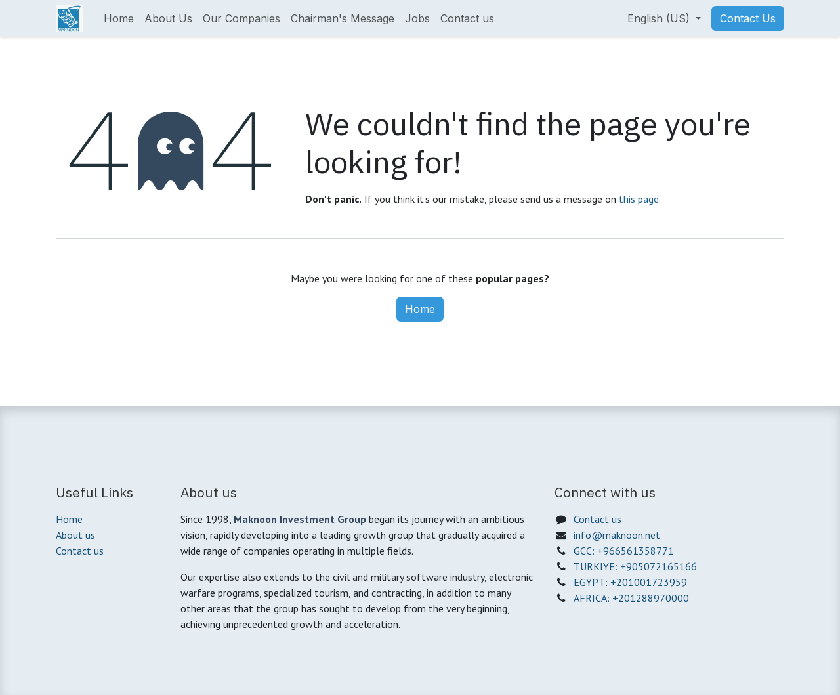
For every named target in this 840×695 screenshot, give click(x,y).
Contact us (80, 550)
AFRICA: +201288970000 (631, 597)
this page (639, 198)
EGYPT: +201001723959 (630, 582)
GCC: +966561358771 (624, 550)
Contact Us (748, 18)
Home (420, 309)
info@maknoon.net (617, 534)
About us (75, 534)
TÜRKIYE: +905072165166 (635, 566)
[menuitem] (118, 18)
